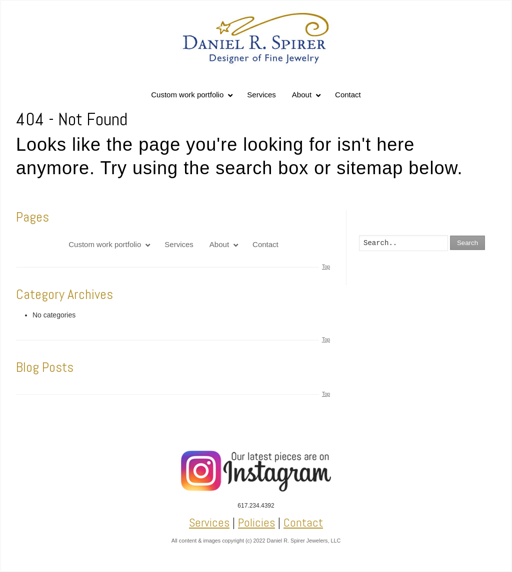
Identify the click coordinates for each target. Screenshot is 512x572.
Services (209, 522)
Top (326, 267)
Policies (256, 522)
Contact (303, 522)
